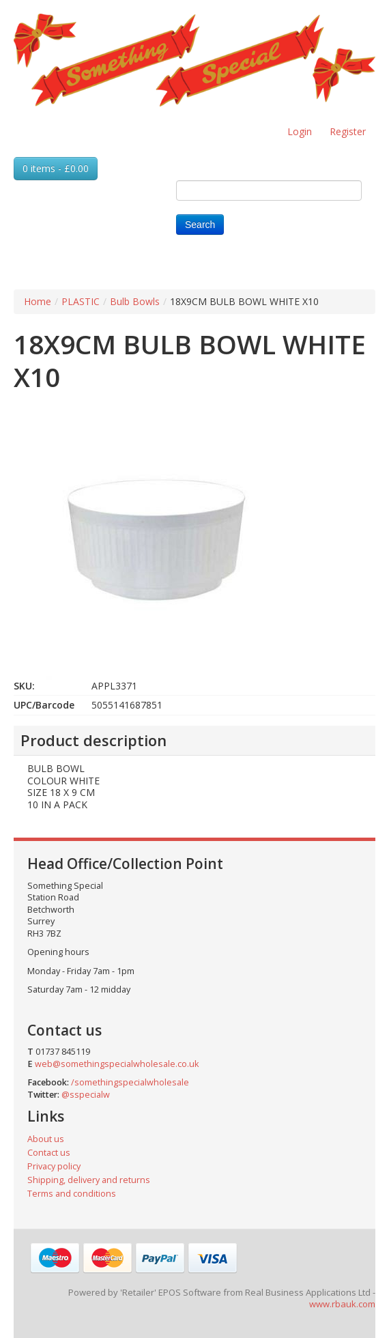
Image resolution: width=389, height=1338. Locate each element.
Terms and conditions (71, 1193)
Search (200, 224)
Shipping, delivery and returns (88, 1180)
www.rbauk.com (342, 1304)
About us (45, 1139)
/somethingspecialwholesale (130, 1082)
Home (37, 301)
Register (348, 131)
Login (299, 131)
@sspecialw (85, 1094)
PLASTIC (80, 301)
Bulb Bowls (135, 301)
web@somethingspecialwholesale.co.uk (117, 1064)
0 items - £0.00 (56, 168)
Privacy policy (54, 1166)
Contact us (48, 1152)
